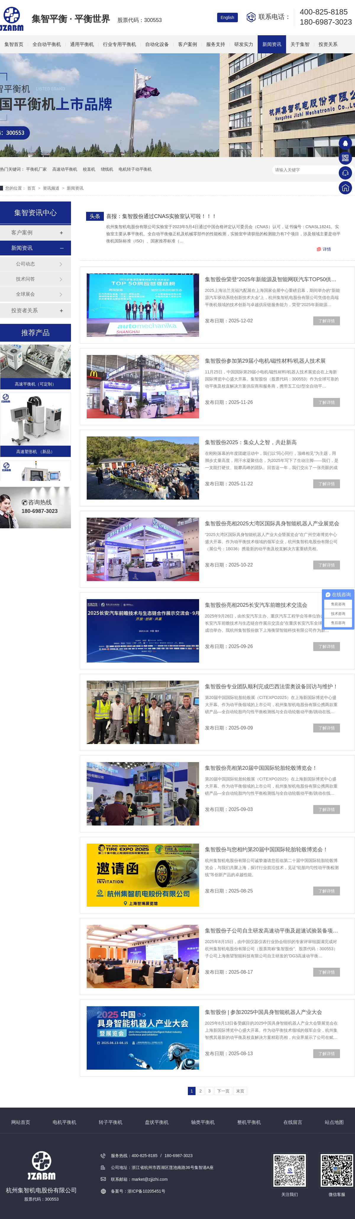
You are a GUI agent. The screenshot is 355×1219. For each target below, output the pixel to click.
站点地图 (334, 1122)
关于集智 (300, 44)
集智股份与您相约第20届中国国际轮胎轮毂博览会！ (266, 849)
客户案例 (187, 44)
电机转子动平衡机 (135, 169)
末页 (240, 1091)
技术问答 (25, 278)
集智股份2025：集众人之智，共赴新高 (251, 442)
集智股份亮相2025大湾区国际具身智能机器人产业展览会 (272, 524)
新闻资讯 (271, 44)
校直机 (89, 169)
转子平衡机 (110, 1122)
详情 (327, 249)
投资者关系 (24, 310)
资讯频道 (52, 188)
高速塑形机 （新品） (35, 452)
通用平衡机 (82, 44)
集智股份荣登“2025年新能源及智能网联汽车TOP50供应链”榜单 (272, 279)
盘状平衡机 (157, 1122)
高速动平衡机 (64, 169)
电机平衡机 (64, 1122)
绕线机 (107, 169)
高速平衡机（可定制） (35, 385)
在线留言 (292, 1122)
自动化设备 (157, 44)
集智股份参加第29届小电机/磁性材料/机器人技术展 (265, 361)
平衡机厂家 (36, 169)
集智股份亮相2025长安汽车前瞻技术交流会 (256, 605)
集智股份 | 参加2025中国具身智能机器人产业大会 (263, 1012)
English (227, 17)
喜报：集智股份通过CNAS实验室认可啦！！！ (161, 216)
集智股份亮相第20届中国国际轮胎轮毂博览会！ (261, 768)
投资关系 (328, 44)
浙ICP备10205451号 (146, 1191)
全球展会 (25, 294)
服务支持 (215, 44)
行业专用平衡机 (119, 44)
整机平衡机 (249, 1122)
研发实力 (243, 44)
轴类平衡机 (203, 1122)
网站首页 (20, 1122)
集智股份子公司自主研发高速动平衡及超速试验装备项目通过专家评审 (272, 931)
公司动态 (25, 263)
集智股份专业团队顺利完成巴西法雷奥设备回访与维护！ (271, 687)
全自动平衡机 (47, 44)
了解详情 (326, 321)
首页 (32, 188)
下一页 (223, 1091)
